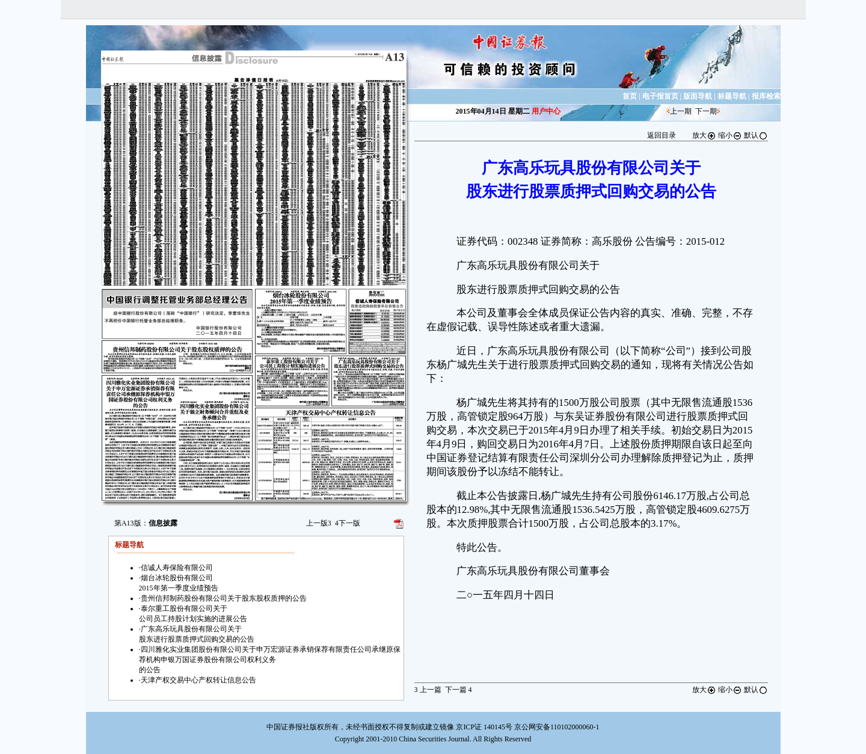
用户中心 (546, 111)
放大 (704, 135)
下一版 (347, 523)
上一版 (318, 523)
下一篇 (458, 689)
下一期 (706, 111)
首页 (629, 96)
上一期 (681, 111)
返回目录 (661, 135)
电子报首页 (660, 96)
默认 (756, 135)
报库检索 (766, 96)
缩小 (730, 135)
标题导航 (731, 96)
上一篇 (427, 689)
